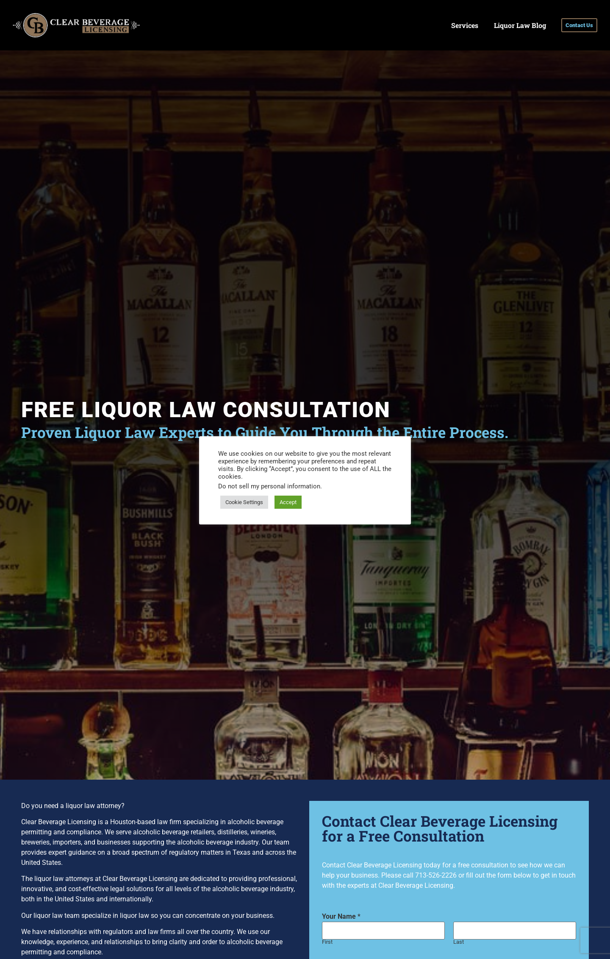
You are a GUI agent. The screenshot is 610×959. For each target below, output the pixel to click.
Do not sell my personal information (269, 486)
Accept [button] (288, 502)
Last (458, 942)
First (327, 942)
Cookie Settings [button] (244, 502)
